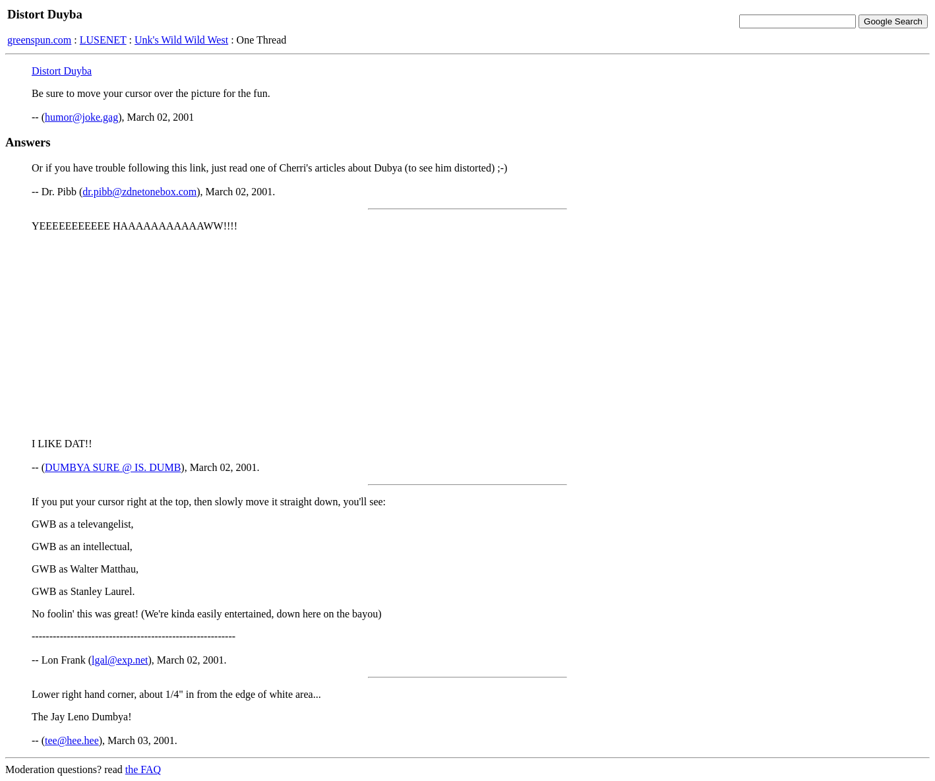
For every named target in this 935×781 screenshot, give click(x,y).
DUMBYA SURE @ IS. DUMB (113, 467)
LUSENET (103, 40)
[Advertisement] (467, 335)
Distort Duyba (62, 71)
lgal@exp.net (120, 660)
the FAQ (143, 769)
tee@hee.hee (72, 740)
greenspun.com (39, 40)
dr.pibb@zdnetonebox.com (139, 191)
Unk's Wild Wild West (181, 40)
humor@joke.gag (81, 117)
